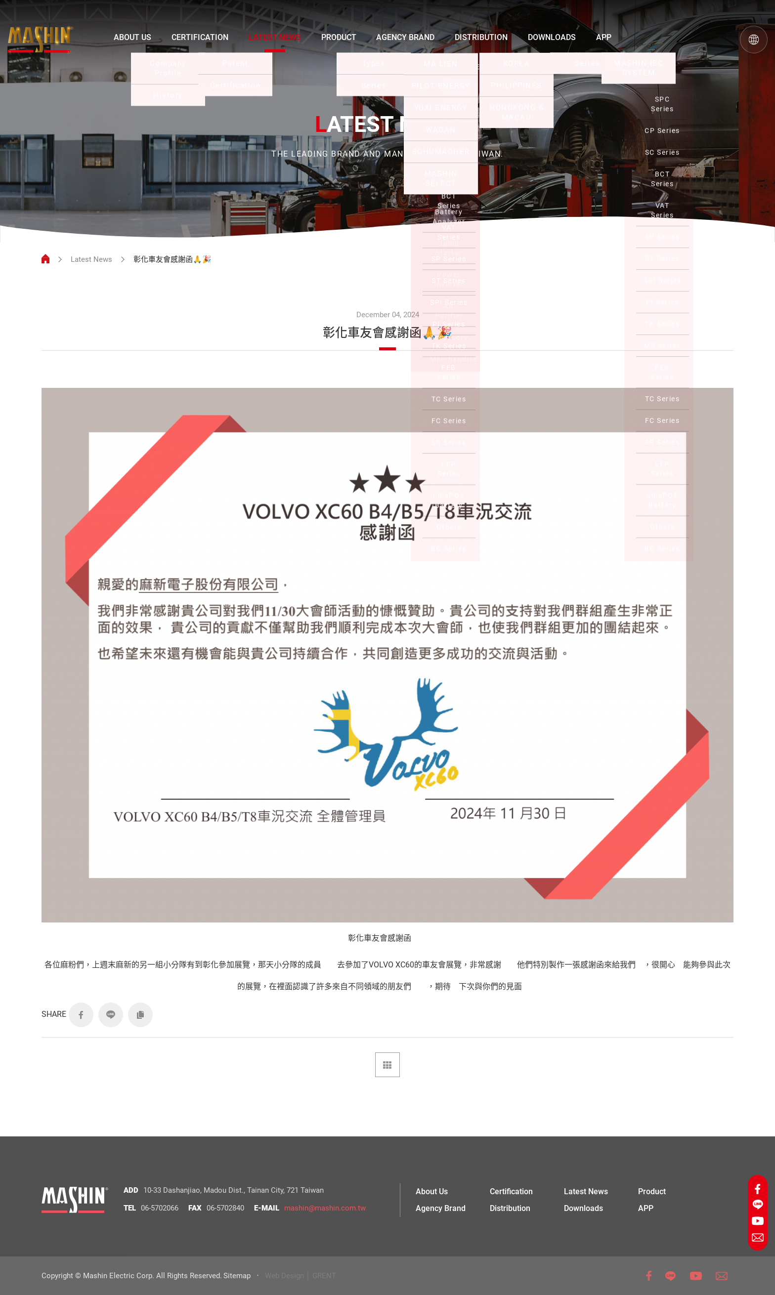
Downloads (583, 1208)
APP (603, 37)
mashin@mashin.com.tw (325, 1208)
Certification (511, 1191)
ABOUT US (132, 37)
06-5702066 (159, 1208)
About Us (432, 1191)
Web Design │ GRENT (300, 1275)
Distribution (510, 1208)
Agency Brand (441, 1208)
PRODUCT (338, 37)
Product (652, 1191)
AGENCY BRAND (405, 37)
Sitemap (237, 1275)
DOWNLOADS (552, 37)
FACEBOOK (81, 1015)
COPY (140, 1015)
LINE (110, 1015)
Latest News (91, 259)
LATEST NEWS (275, 37)
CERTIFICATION (200, 37)
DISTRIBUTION (481, 37)
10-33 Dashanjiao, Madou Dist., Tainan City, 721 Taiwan (233, 1190)
